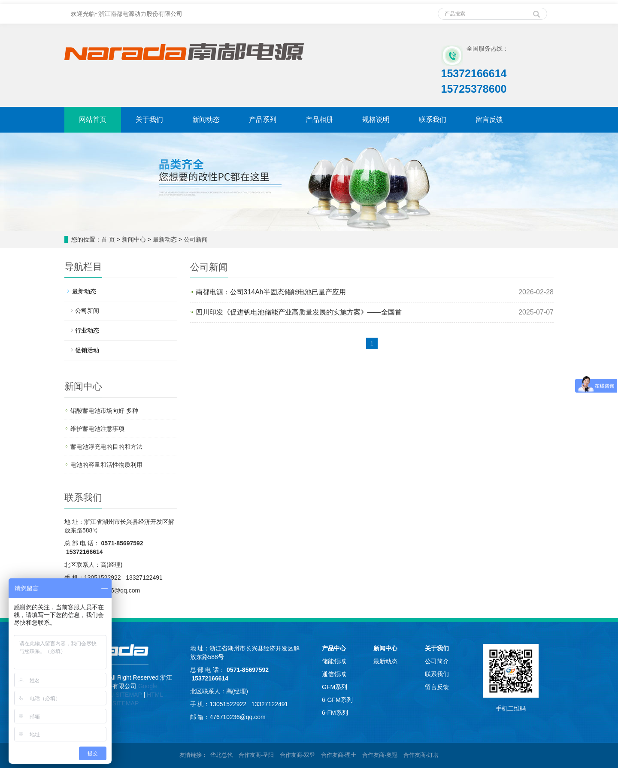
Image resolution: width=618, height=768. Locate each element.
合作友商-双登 (297, 755)
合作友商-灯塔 (421, 755)
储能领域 (334, 661)
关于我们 (149, 119)
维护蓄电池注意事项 (97, 428)
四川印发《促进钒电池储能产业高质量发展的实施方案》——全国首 (299, 312)
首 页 (108, 239)
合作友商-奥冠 (379, 755)
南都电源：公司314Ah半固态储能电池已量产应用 (271, 292)
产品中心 (334, 648)
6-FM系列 (335, 712)
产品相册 (319, 119)
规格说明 (376, 119)
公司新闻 (196, 239)
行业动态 (87, 330)
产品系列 (262, 119)
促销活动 (87, 350)
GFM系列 (334, 686)
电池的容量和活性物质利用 (106, 464)
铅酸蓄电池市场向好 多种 (104, 410)
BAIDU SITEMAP (119, 694)
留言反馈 (489, 119)
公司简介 (437, 661)
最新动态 (165, 239)
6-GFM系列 (337, 699)
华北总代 (221, 755)
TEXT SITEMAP (117, 703)
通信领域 (334, 674)
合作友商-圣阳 (256, 755)
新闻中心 (134, 239)
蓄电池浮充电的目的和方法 (106, 446)
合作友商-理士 (338, 755)
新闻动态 (206, 119)
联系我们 (432, 119)
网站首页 (92, 119)
